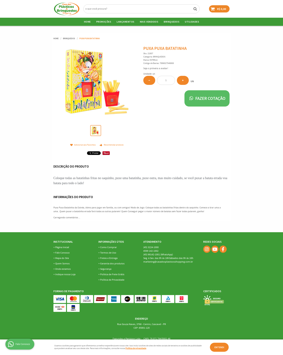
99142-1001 (158, 254)
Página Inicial (62, 247)
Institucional (63, 241)
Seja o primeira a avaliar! (155, 68)
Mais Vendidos (149, 21)
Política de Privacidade (112, 280)
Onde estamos (63, 269)
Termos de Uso (108, 252)
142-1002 (150, 251)
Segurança (105, 269)
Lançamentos (125, 21)
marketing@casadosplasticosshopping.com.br (168, 261)
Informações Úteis (111, 241)
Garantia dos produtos (112, 263)
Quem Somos (62, 263)
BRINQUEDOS (171, 21)
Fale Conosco (62, 252)
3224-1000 (151, 247)
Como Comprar (108, 247)
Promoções (103, 21)
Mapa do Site (62, 258)
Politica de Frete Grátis (112, 274)
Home (87, 21)
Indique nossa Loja (65, 274)
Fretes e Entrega (108, 258)
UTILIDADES (192, 21)
